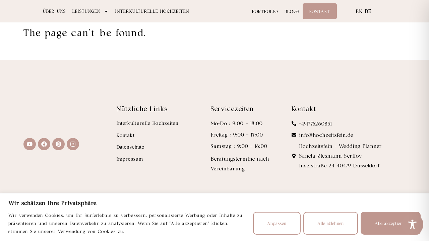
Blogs (292, 18)
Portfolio (265, 18)
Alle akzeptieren (391, 223)
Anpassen (277, 223)
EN (359, 18)
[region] (214, 217)
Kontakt (319, 18)
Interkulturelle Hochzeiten (152, 18)
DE (368, 18)
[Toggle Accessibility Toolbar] (412, 224)
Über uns (54, 18)
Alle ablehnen (330, 223)
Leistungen (90, 18)
